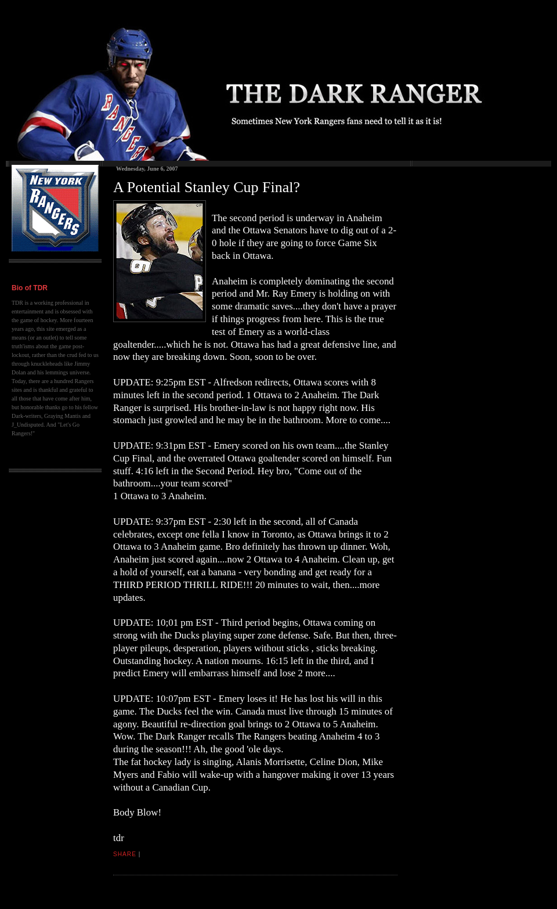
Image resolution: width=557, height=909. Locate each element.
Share (124, 854)
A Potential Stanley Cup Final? (206, 187)
